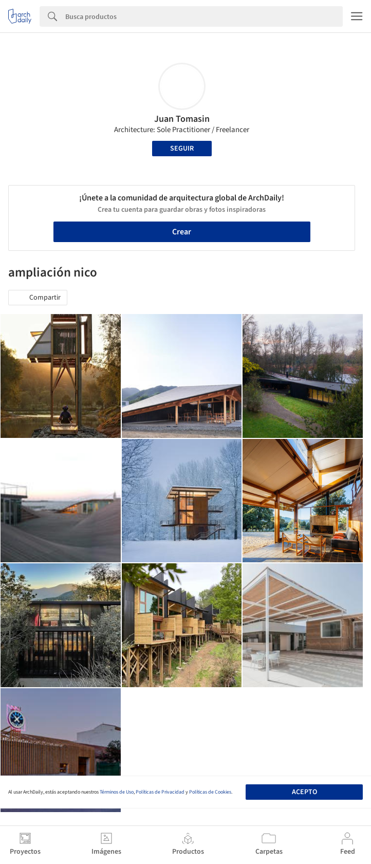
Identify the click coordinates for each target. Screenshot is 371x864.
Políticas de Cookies (210, 792)
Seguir (182, 148)
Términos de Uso (117, 792)
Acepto (304, 792)
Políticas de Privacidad (160, 792)
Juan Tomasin (182, 119)
